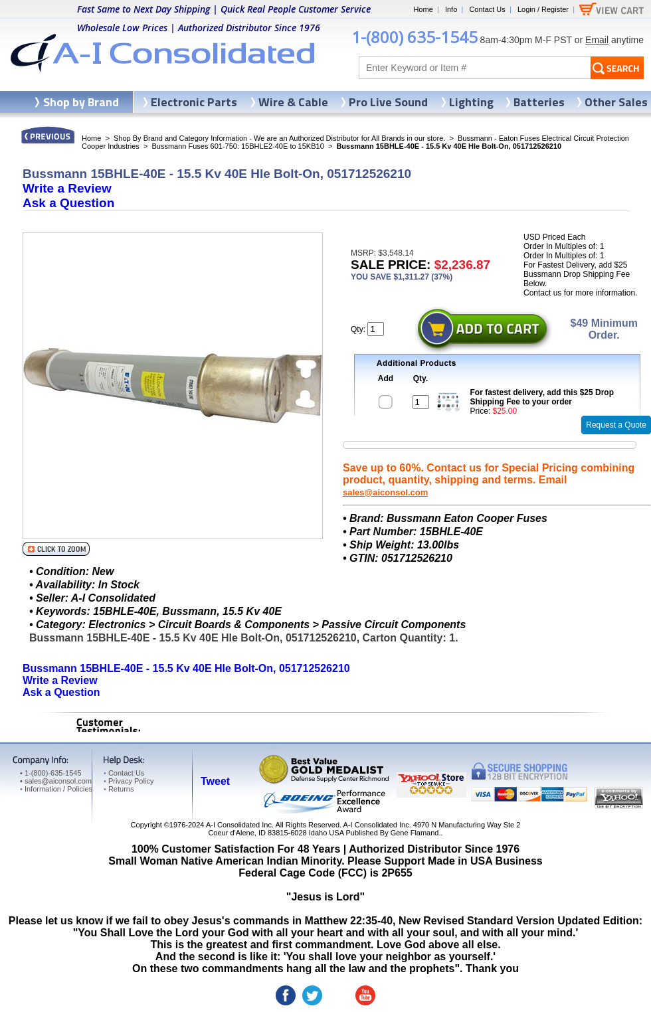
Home (422, 9)
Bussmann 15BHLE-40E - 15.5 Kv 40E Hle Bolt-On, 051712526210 (186, 668)
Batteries (539, 102)
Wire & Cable (293, 102)
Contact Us (487, 9)
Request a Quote (616, 425)
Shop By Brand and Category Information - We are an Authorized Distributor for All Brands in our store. (279, 138)
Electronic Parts (194, 102)
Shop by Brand (81, 102)
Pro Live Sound (388, 102)
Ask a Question (68, 203)
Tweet (215, 781)
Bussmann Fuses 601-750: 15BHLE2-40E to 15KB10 (237, 146)
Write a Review (67, 188)
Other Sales (616, 102)
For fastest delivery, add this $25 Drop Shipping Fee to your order (542, 397)
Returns (119, 789)
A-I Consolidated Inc (239, 825)
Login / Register (543, 9)
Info (451, 9)
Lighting (471, 102)
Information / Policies (56, 789)
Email (596, 40)
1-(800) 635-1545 (414, 37)
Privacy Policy (128, 781)
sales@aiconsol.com (385, 492)
